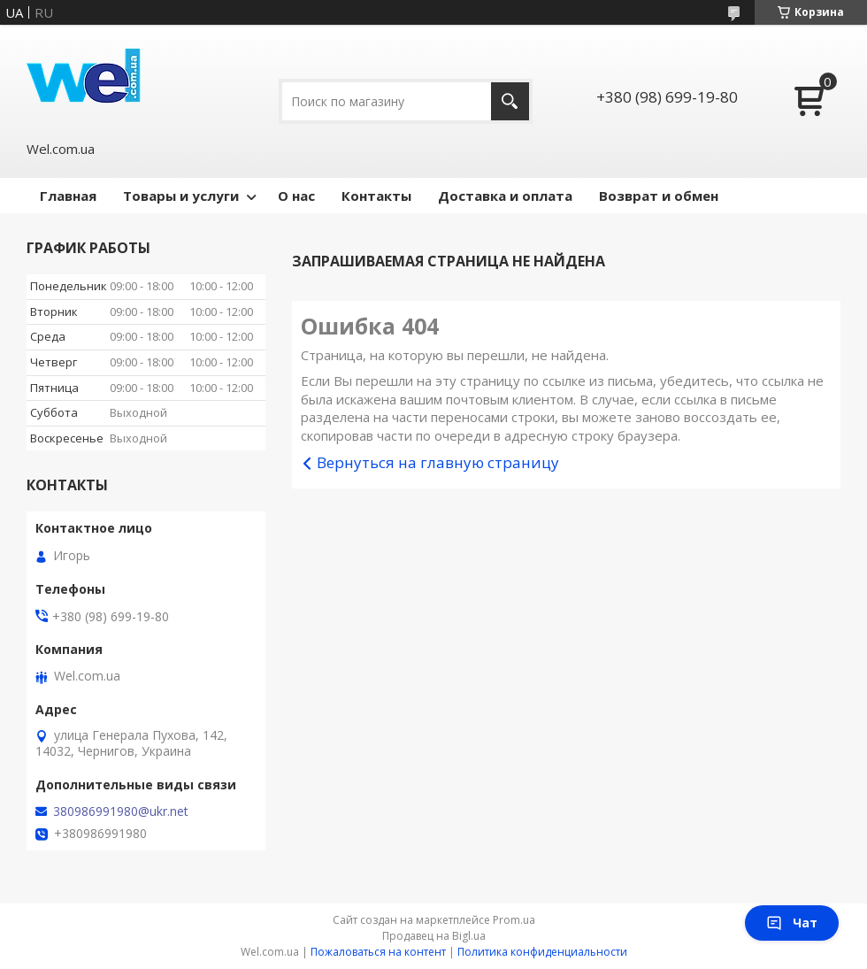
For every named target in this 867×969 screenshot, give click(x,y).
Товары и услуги (181, 195)
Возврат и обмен (658, 195)
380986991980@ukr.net (120, 811)
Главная (68, 195)
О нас (296, 195)
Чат (791, 922)
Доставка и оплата (505, 195)
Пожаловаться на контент (378, 951)
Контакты (376, 195)
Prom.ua (514, 919)
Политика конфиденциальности (542, 951)
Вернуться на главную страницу (438, 462)
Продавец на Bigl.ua (434, 935)
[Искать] (510, 101)
